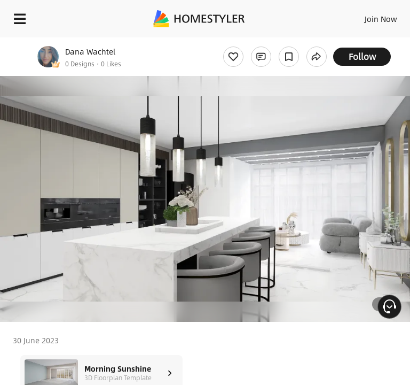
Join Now (381, 19)
